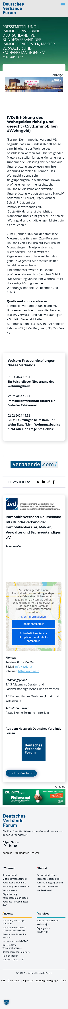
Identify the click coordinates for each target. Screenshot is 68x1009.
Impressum (28, 980)
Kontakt (7, 853)
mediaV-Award (44, 890)
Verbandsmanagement (14, 882)
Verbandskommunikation (15, 897)
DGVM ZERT (43, 932)
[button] (6, 1002)
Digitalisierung (10, 894)
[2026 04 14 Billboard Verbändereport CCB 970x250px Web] (34, 79)
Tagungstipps (43, 928)
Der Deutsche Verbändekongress (12, 946)
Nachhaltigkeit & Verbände (16, 886)
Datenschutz (14, 980)
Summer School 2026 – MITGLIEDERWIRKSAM (14, 929)
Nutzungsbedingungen (47, 980)
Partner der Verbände (48, 920)
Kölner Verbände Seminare (16, 951)
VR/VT (35, 853)
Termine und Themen (47, 886)
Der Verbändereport (47, 875)
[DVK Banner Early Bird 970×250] (34, 791)
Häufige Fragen (10, 955)
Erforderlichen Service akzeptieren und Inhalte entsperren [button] (33, 637)
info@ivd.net (23, 667)
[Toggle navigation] (63, 4)
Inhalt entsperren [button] (33, 623)
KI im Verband (10, 875)
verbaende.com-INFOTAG (15, 941)
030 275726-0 (26, 662)
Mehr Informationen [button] (33, 616)
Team (64, 980)
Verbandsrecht (10, 890)
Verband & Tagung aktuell (50, 882)
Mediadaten (22, 853)
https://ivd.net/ (28, 671)
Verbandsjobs (43, 924)
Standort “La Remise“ (13, 959)
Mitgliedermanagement (14, 878)
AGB (3, 980)
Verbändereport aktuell (48, 878)
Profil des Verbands (21, 773)
